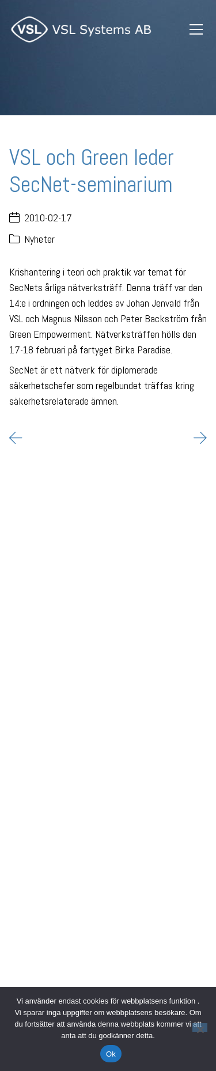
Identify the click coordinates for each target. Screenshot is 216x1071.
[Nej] (199, 1027)
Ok (111, 1054)
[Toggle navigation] (196, 29)
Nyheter (39, 239)
